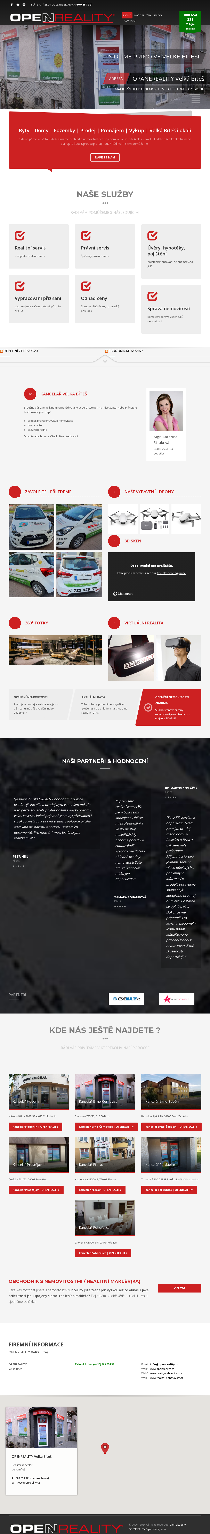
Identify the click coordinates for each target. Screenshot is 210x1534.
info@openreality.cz (164, 1358)
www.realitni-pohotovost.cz (167, 1372)
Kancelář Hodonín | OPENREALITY (35, 1121)
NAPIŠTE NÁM (105, 155)
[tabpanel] (105, 54)
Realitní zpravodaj (21, 349)
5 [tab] (196, 102)
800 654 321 (84, 4)
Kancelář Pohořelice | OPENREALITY (103, 1247)
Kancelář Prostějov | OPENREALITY (36, 1184)
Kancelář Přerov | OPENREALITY (100, 1184)
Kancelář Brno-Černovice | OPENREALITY (106, 1121)
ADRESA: (116, 78)
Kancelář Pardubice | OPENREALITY (169, 1184)
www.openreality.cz (162, 1363)
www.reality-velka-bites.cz (166, 1367)
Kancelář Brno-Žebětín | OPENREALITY (171, 1121)
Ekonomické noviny (126, 349)
